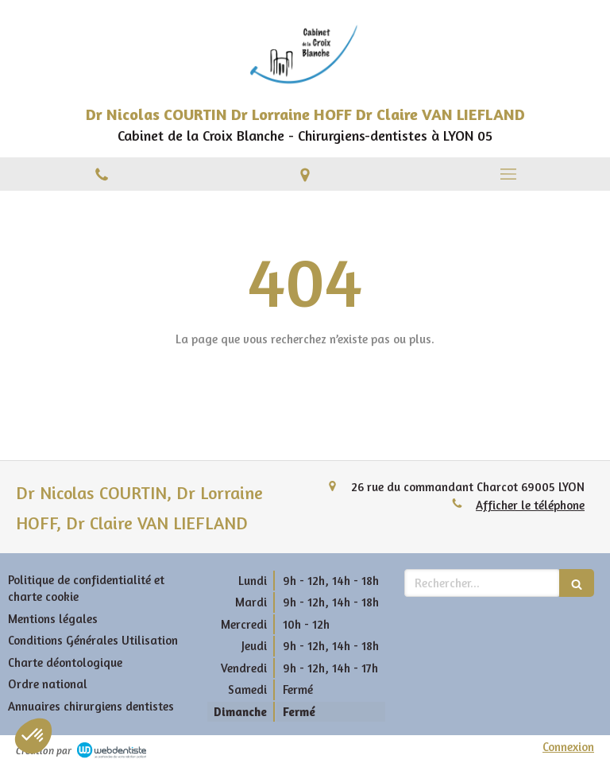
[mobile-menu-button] (508, 174)
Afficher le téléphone (530, 505)
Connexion (568, 746)
